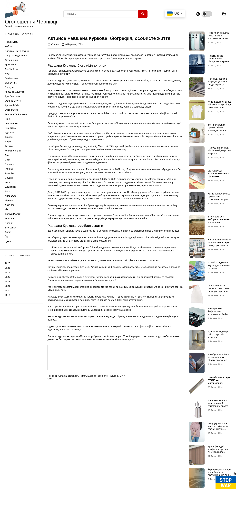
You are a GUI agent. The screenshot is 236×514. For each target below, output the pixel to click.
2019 (7, 295)
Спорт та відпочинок (16, 55)
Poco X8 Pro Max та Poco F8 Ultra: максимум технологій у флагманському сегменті (219, 38)
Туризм (8, 137)
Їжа (6, 236)
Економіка (10, 128)
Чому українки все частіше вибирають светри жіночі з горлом (218, 427)
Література (11, 196)
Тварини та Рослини (16, 114)
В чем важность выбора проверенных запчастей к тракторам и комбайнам (219, 222)
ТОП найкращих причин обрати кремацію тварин (217, 127)
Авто (7, 191)
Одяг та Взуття (13, 100)
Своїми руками (13, 214)
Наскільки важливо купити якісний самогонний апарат (218, 403)
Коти (7, 182)
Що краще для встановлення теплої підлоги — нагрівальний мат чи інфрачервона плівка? (219, 177)
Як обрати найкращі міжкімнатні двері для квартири (219, 150)
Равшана (114, 452)
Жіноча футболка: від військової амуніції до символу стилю (219, 104)
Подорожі (10, 164)
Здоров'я (9, 132)
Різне (7, 119)
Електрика (10, 186)
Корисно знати (13, 150)
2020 (7, 290)
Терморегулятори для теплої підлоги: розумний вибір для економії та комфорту (219, 473)
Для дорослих (12, 96)
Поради (9, 223)
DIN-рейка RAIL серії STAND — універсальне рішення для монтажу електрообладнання (219, 383)
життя (83, 452)
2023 (7, 277)
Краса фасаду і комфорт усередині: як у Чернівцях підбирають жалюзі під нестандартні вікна (218, 453)
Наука (8, 141)
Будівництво (11, 109)
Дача (7, 155)
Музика (9, 200)
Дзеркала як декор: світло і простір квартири (218, 334)
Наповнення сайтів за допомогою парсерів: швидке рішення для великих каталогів (219, 243)
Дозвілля (9, 205)
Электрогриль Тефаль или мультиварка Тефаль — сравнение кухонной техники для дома (219, 315)
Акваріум (9, 173)
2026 (7, 263)
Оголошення (11, 123)
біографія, (73, 452)
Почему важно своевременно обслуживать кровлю (219, 58)
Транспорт (10, 64)
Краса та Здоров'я (15, 91)
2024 (7, 272)
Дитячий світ (12, 105)
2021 (7, 286)
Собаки (9, 177)
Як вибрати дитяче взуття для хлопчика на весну (219, 265)
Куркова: (92, 452)
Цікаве (8, 241)
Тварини (9, 218)
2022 (7, 281)
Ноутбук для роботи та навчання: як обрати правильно (218, 357)
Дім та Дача (11, 69)
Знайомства (11, 78)
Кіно (7, 209)
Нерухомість (11, 42)
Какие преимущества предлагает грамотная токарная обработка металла (219, 197)
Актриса (62, 452)
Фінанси (9, 168)
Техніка (9, 146)
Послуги (9, 87)
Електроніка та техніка (17, 51)
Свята (8, 232)
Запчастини (11, 82)
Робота (8, 46)
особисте (103, 452)
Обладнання (11, 60)
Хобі (7, 73)
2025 (7, 268)
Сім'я (7, 159)
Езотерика (10, 227)
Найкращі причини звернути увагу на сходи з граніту (217, 81)
